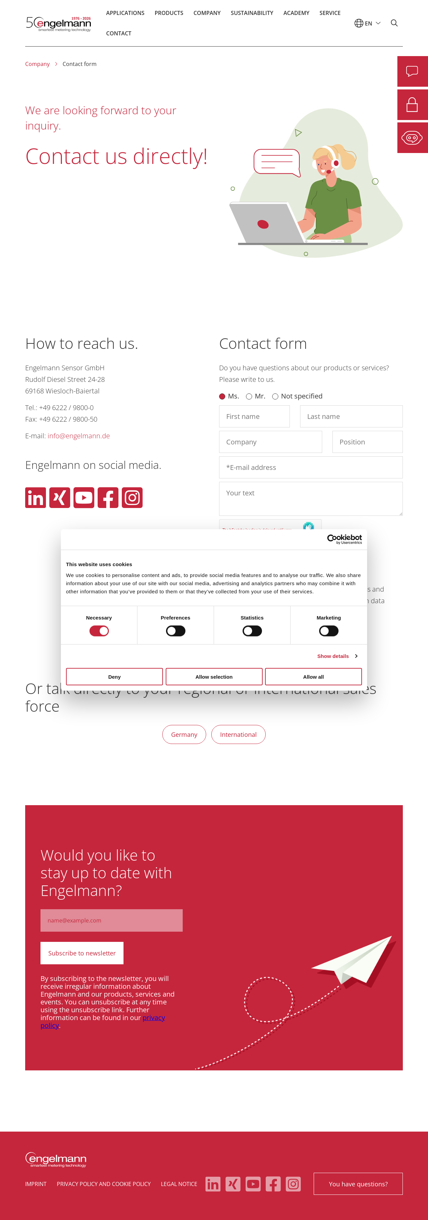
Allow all (313, 676)
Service (330, 15)
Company (207, 15)
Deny (114, 676)
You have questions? (357, 1183)
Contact (118, 35)
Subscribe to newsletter (81, 953)
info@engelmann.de (79, 435)
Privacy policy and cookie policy (104, 1183)
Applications (125, 15)
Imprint (36, 1183)
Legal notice (179, 1183)
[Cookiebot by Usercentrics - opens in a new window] (332, 540)
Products (168, 15)
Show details (333, 656)
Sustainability (252, 15)
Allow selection (213, 676)
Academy (296, 15)
